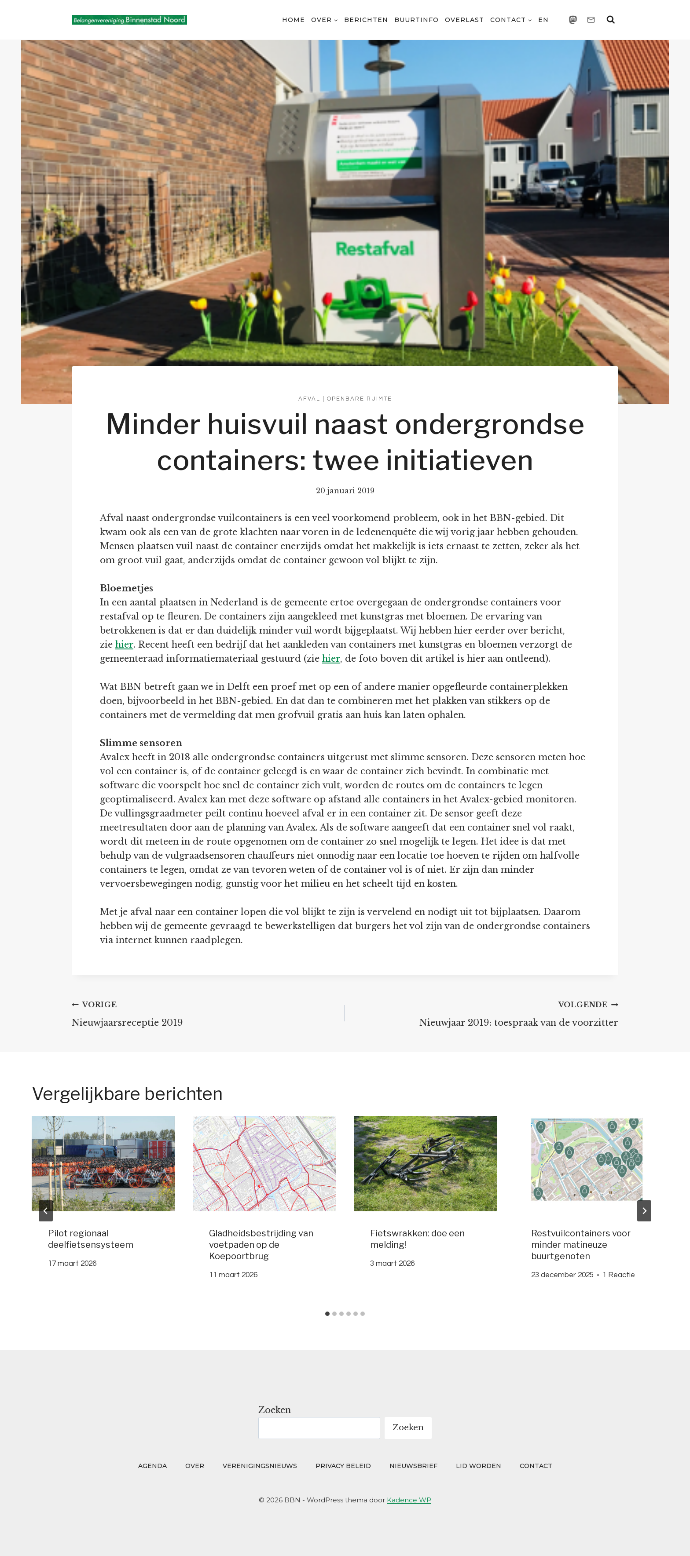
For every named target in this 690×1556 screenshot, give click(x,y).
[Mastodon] (573, 20)
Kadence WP (409, 1500)
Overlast (464, 20)
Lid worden (478, 1466)
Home (293, 20)
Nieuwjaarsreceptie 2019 (204, 1012)
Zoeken (274, 1410)
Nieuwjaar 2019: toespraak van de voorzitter (486, 1012)
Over (194, 1466)
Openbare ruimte (359, 399)
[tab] (327, 1314)
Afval (309, 399)
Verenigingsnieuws (260, 1466)
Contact (536, 1466)
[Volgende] (644, 1210)
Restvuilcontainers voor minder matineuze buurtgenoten (581, 1244)
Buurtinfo (416, 20)
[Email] (591, 20)
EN (543, 20)
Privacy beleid (343, 1466)
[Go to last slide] (46, 1210)
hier (124, 644)
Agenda (152, 1466)
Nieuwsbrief (413, 1466)
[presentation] (103, 1163)
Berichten (366, 20)
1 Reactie (618, 1275)
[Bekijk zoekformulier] (610, 19)
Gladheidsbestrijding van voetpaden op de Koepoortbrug (261, 1244)
